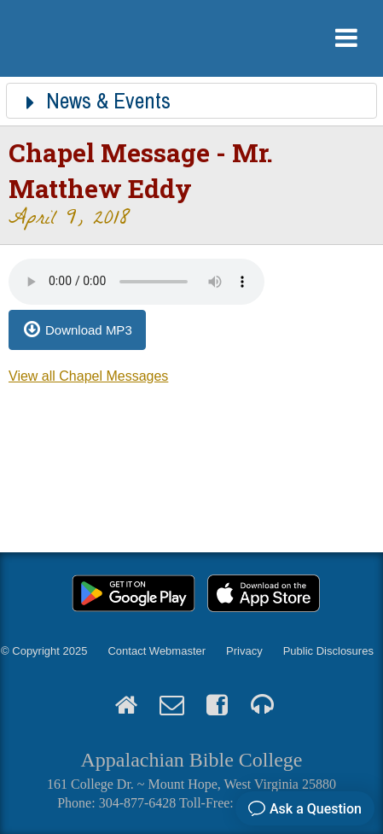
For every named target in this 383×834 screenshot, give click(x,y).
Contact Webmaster (156, 650)
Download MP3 (88, 330)
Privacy (244, 650)
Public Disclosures (328, 650)
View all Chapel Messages (88, 376)
